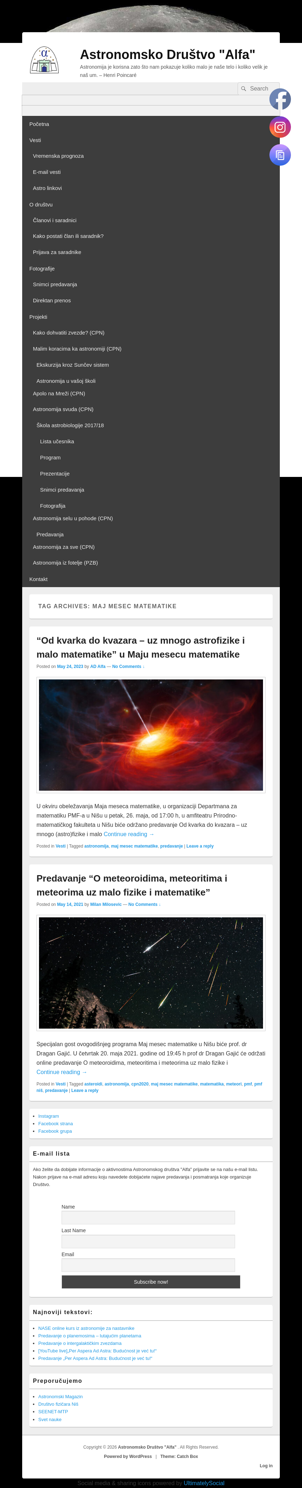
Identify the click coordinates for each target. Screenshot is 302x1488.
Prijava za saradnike (57, 252)
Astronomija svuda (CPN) (63, 409)
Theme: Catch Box (179, 1456)
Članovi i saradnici (55, 220)
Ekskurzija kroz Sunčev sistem (72, 365)
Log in (266, 1465)
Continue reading (129, 834)
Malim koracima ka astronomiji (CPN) (77, 349)
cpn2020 (139, 1084)
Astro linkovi (47, 188)
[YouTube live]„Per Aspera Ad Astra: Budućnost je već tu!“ (97, 1350)
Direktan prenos (52, 300)
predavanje (171, 846)
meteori (234, 1084)
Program (50, 457)
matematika (212, 1084)
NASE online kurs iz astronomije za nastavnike (86, 1328)
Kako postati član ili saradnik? (68, 236)
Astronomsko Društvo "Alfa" (167, 54)
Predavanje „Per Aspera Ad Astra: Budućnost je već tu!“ (95, 1358)
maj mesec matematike (134, 846)
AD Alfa (98, 666)
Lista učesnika (57, 441)
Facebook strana (55, 1123)
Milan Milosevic (106, 904)
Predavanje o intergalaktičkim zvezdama (80, 1343)
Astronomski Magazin (60, 1396)
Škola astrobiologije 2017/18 (70, 425)
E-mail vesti (47, 172)
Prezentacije (55, 473)
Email (68, 1254)
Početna (39, 124)
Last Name (74, 1230)
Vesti (35, 140)
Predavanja (50, 534)
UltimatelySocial (204, 1483)
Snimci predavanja (55, 284)
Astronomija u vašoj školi (66, 381)
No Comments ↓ (128, 666)
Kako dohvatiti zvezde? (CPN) (68, 333)
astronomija (96, 846)
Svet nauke (50, 1419)
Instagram (48, 1116)
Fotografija (52, 506)
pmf (248, 1084)
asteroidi (93, 1084)
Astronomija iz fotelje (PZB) (65, 563)
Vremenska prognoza (58, 156)
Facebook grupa (55, 1131)
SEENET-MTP (53, 1411)
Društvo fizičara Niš (58, 1404)
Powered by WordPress (128, 1456)
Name (68, 1207)
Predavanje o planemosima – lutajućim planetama (89, 1335)
